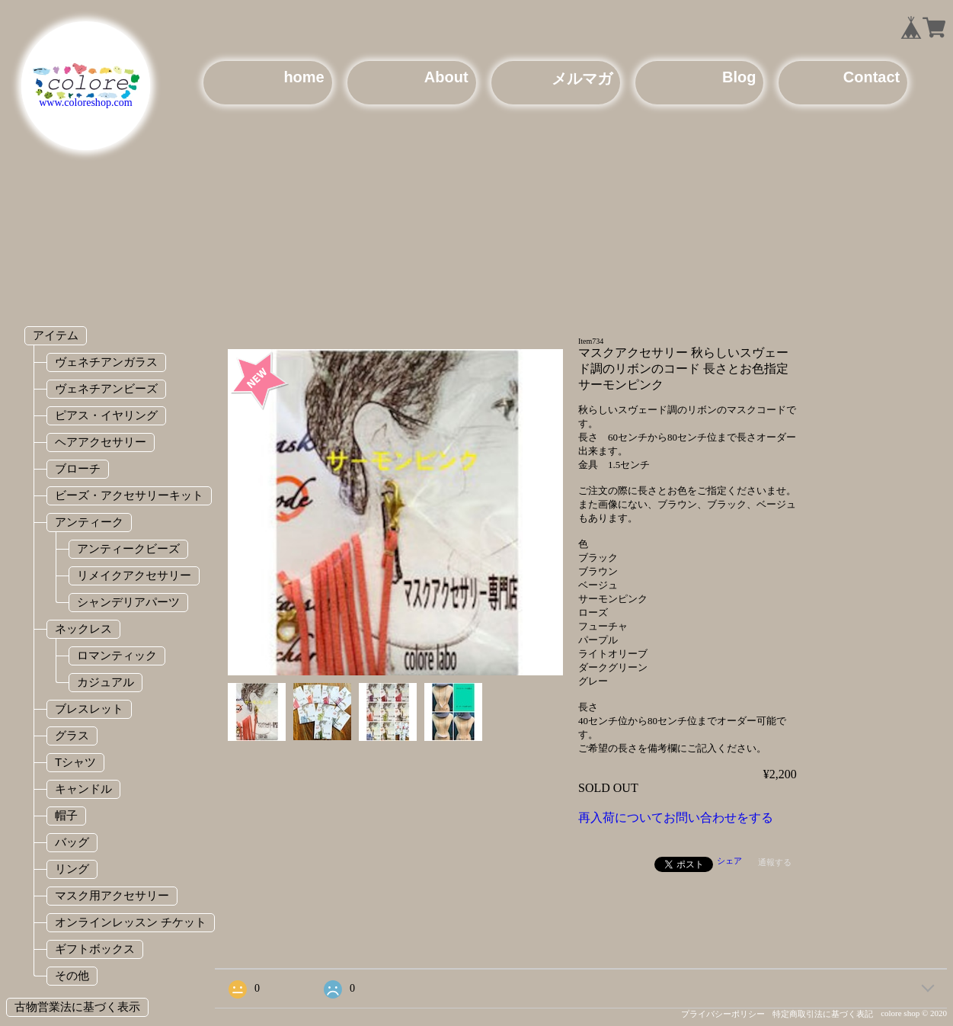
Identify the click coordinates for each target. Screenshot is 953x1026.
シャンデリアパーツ (128, 601)
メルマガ (582, 78)
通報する (775, 862)
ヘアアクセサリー (100, 441)
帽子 (66, 815)
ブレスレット (89, 708)
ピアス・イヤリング (106, 415)
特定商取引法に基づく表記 (822, 1013)
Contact (871, 77)
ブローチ (78, 468)
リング (72, 868)
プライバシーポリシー (723, 1013)
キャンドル (83, 788)
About (446, 77)
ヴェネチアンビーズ (106, 388)
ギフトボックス (95, 948)
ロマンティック (117, 655)
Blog (739, 77)
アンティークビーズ (128, 548)
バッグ (72, 841)
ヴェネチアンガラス (106, 361)
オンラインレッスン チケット (130, 921)
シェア (729, 860)
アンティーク (89, 521)
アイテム (55, 335)
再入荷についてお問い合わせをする (675, 817)
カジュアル (105, 681)
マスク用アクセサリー (112, 895)
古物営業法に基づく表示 (77, 1006)
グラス (72, 735)
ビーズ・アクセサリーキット (129, 495)
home (303, 77)
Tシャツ (75, 761)
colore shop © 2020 (914, 1013)
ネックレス (83, 628)
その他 (72, 975)
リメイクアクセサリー (134, 575)
